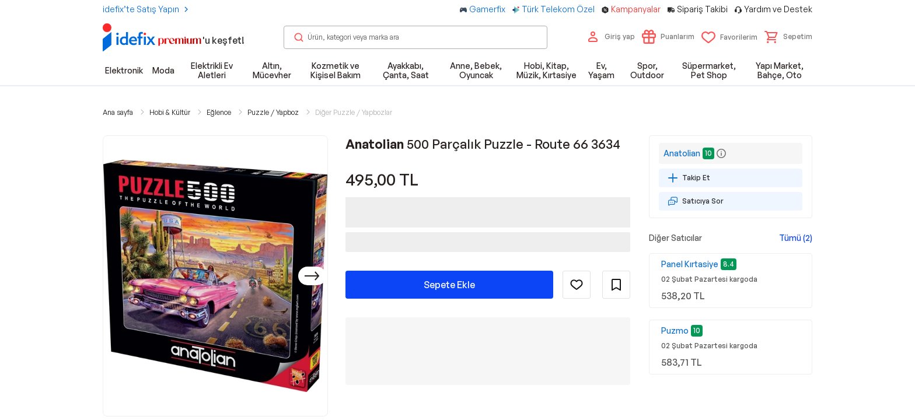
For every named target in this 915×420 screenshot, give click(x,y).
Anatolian (681, 153)
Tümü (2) (795, 238)
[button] (788, 37)
